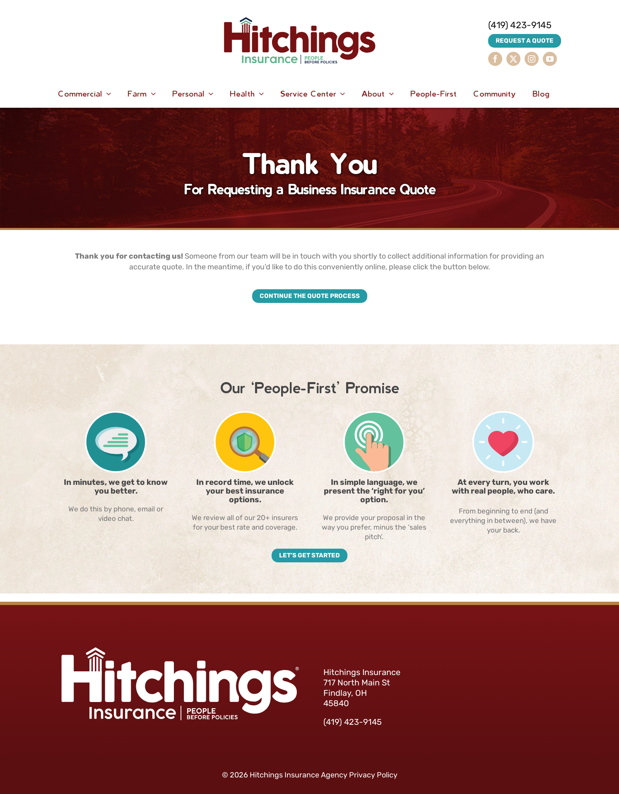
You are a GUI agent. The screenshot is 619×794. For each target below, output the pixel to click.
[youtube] (550, 59)
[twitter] (513, 59)
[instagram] (532, 59)
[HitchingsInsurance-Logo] (300, 8)
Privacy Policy (373, 774)
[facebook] (495, 59)
